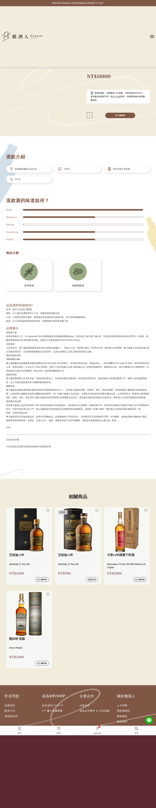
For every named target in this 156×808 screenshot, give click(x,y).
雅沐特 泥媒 (17, 638)
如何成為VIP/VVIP (52, 704)
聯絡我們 (122, 720)
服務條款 (122, 715)
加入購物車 (120, 115)
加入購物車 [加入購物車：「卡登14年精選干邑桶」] (140, 579)
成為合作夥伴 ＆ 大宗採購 (95, 710)
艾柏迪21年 (16, 555)
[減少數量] (89, 115)
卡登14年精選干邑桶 (121, 555)
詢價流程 (10, 704)
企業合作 (85, 704)
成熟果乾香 (78, 285)
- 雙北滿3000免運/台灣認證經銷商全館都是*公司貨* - (78, 3)
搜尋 (136, 733)
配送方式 (10, 710)
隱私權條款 (123, 710)
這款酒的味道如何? (19, 305)
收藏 (58, 733)
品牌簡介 (12, 328)
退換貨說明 (11, 715)
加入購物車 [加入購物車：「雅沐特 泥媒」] (42, 662)
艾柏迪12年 (65, 555)
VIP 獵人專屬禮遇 (52, 710)
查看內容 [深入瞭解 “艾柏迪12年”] (92, 579)
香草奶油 (29, 285)
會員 (19, 733)
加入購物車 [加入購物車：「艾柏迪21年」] (42, 579)
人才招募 (122, 704)
